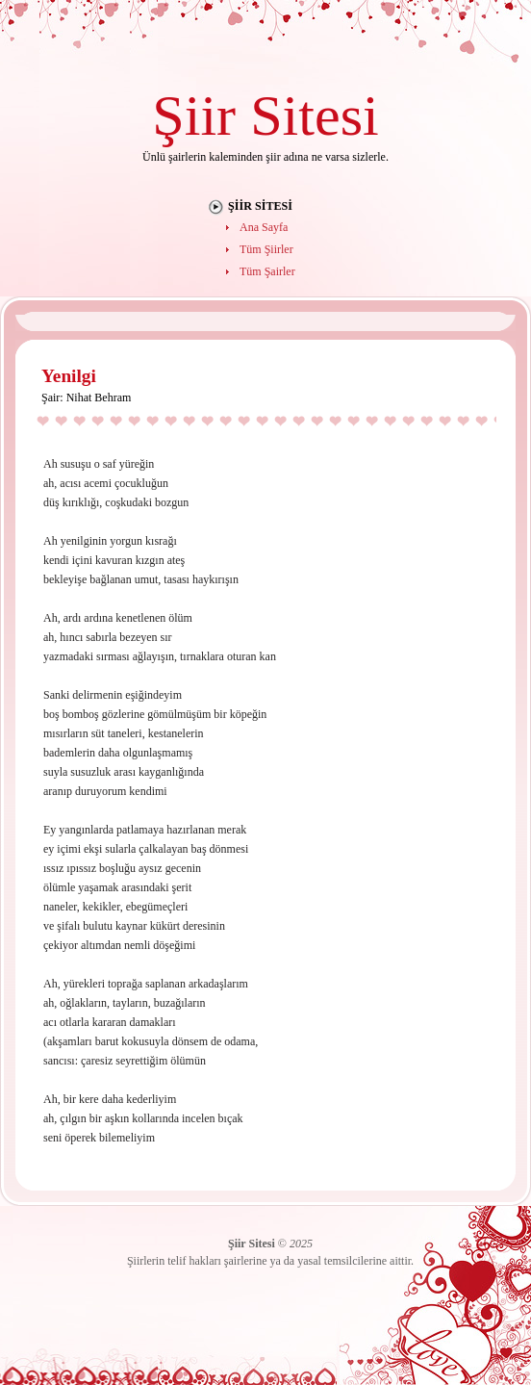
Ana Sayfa (264, 227)
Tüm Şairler (267, 271)
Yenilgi (68, 376)
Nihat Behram (99, 397)
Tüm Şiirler (266, 249)
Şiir (194, 115)
